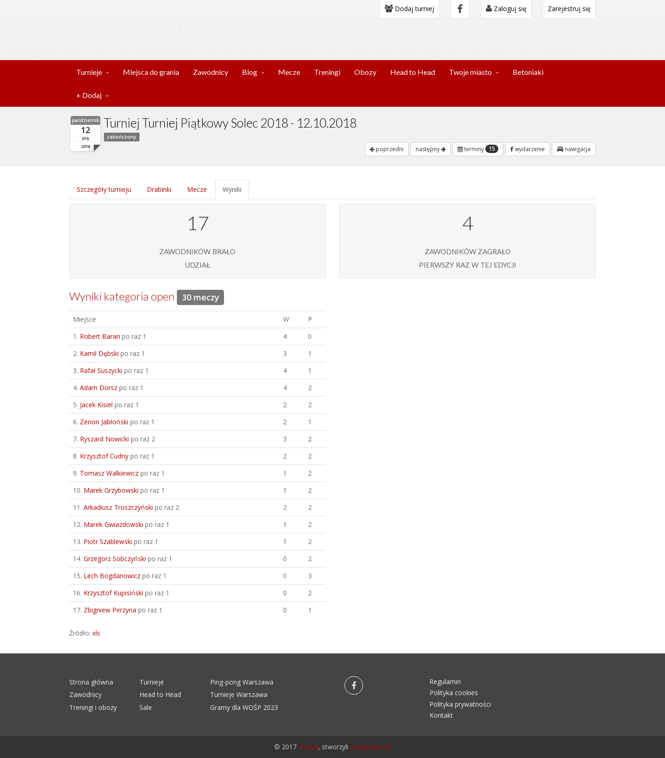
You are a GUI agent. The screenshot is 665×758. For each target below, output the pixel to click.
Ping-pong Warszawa (241, 682)
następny (431, 149)
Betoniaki (528, 71)
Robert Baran (100, 336)
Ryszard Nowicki (104, 438)
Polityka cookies (453, 692)
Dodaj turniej (409, 8)
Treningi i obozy (93, 707)
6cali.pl (308, 746)
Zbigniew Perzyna (110, 609)
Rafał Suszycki (101, 370)
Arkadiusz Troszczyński (118, 507)
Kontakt (441, 715)
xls (96, 633)
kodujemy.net (370, 746)
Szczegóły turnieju (104, 189)
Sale (145, 707)
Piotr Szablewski (108, 541)
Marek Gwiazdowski (113, 524)
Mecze (289, 71)
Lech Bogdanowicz (112, 575)
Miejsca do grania (151, 71)
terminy (478, 149)
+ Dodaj (89, 95)
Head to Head (412, 71)
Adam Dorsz (98, 387)
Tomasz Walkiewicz (109, 473)
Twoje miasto (470, 71)
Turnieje (89, 71)
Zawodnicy (210, 71)
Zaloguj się (506, 8)
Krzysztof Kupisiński (113, 592)
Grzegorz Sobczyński (115, 558)
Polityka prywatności (460, 704)
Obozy (365, 71)
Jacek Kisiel (96, 404)
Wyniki (232, 189)
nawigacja (574, 149)
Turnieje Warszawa (238, 694)
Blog (249, 71)
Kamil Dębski (99, 353)
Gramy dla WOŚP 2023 (244, 707)
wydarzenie (527, 149)
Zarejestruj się (569, 8)
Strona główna (91, 682)
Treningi (327, 71)
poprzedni (387, 149)
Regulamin (445, 681)
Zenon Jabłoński (104, 421)
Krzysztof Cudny (104, 456)
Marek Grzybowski (111, 490)
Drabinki (159, 189)
